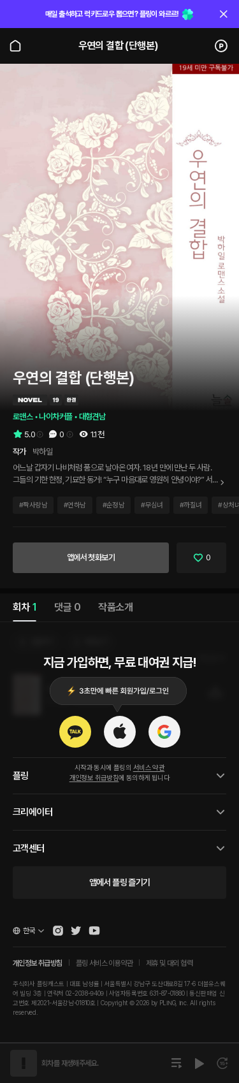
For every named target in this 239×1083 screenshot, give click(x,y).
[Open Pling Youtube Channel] (94, 930)
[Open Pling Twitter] (76, 930)
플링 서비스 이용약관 (104, 963)
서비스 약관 (148, 768)
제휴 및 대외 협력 (169, 963)
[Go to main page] (15, 46)
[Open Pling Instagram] (58, 930)
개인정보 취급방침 (94, 778)
